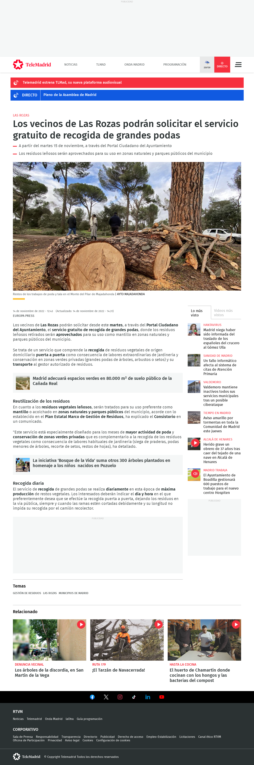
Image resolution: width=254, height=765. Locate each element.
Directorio (90, 736)
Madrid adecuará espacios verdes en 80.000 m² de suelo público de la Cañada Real (23, 383)
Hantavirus (212, 325)
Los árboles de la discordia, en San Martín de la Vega (49, 640)
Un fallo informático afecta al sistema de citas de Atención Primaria (194, 360)
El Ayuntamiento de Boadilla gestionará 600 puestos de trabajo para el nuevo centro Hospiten (194, 474)
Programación (174, 64)
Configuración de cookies (113, 740)
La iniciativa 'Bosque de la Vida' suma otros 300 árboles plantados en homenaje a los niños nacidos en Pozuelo (23, 465)
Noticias (70, 64)
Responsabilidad (47, 736)
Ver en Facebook (92, 698)
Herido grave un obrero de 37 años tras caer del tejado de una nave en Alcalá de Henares (194, 444)
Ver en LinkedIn (148, 697)
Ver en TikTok (134, 698)
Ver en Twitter (106, 698)
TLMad (101, 64)
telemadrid (26, 756)
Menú (238, 65)
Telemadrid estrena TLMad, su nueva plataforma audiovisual (72, 82)
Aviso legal (72, 740)
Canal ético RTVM (209, 736)
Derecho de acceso (130, 736)
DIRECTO (29, 95)
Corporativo (25, 730)
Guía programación (89, 718)
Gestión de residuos (27, 593)
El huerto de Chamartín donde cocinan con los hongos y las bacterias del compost (204, 640)
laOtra (70, 718)
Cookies (88, 740)
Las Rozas (21, 115)
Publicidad (107, 736)
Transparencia (71, 736)
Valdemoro (212, 382)
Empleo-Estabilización (161, 736)
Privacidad (55, 740)
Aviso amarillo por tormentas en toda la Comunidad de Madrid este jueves (194, 417)
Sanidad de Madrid (217, 355)
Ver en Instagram (120, 697)
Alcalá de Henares (217, 439)
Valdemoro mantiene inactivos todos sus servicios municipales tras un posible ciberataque (194, 386)
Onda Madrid (134, 64)
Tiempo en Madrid (217, 413)
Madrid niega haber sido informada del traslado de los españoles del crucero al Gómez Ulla (194, 329)
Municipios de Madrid (73, 593)
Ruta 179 (99, 664)
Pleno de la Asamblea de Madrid (69, 95)
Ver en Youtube (162, 697)
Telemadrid (34, 718)
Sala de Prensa (23, 736)
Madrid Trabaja (215, 470)
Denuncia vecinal (29, 664)
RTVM (18, 712)
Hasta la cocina (183, 664)
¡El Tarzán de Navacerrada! (127, 640)
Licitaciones (187, 736)
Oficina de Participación (29, 740)
